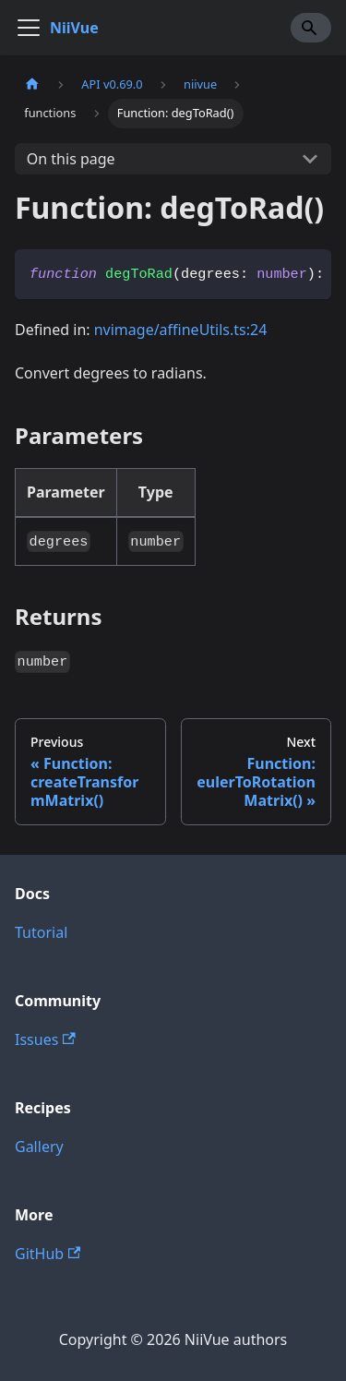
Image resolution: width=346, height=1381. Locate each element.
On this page (71, 159)
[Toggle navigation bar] (28, 28)
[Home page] (32, 84)
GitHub (47, 1253)
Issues (45, 1039)
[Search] (311, 27)
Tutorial (41, 932)
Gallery (39, 1146)
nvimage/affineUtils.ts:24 (181, 329)
